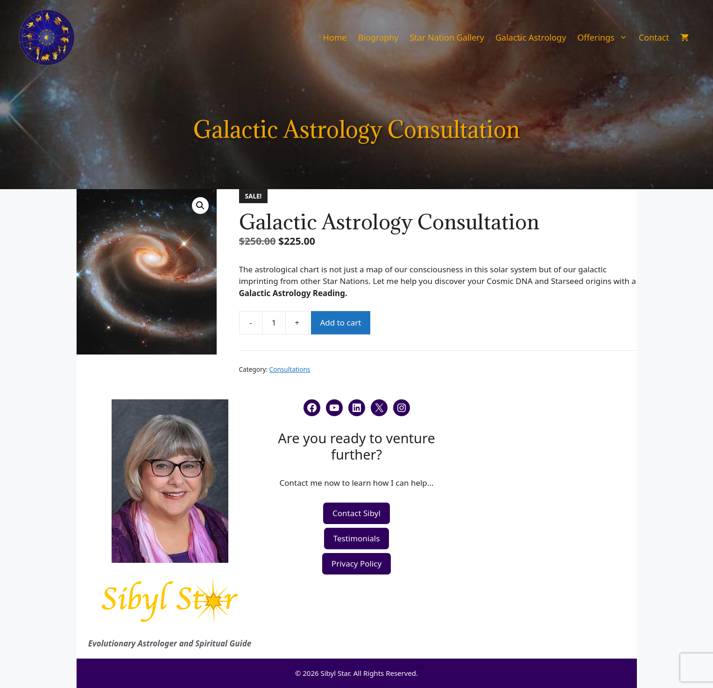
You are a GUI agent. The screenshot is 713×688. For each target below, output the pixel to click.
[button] (200, 205)
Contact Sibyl (356, 513)
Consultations (290, 369)
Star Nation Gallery (446, 37)
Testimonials (356, 538)
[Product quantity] (274, 322)
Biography (378, 37)
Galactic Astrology (530, 37)
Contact (654, 37)
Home (334, 37)
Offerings (605, 37)
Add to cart (340, 322)
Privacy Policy (356, 563)
